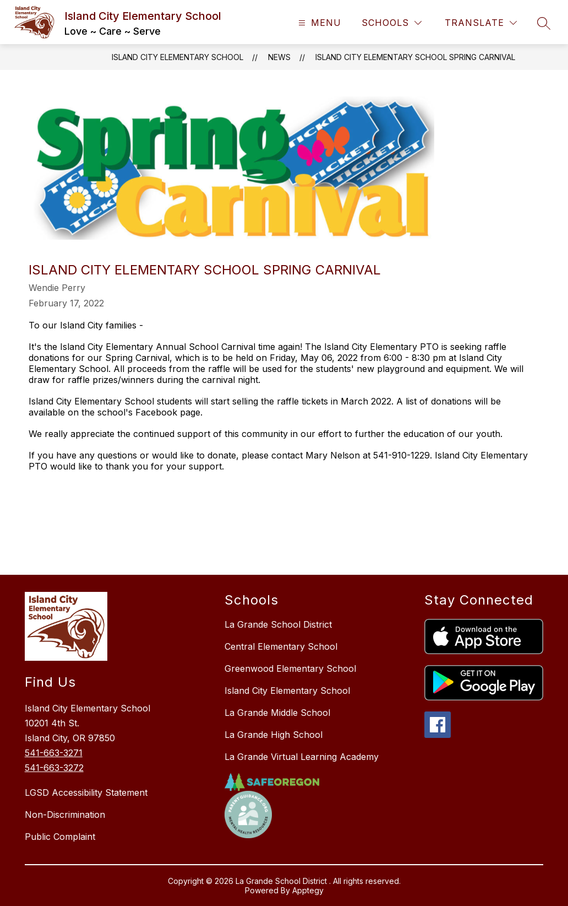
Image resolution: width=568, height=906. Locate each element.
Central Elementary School (281, 646)
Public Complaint (60, 836)
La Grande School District (278, 624)
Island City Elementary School (177, 57)
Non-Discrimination (65, 814)
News (279, 57)
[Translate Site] (481, 23)
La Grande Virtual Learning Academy (302, 756)
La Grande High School (274, 734)
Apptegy (308, 890)
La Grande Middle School (277, 712)
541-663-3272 (54, 767)
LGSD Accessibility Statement (86, 792)
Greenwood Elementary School (290, 668)
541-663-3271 (54, 752)
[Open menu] (318, 23)
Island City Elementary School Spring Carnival (415, 57)
